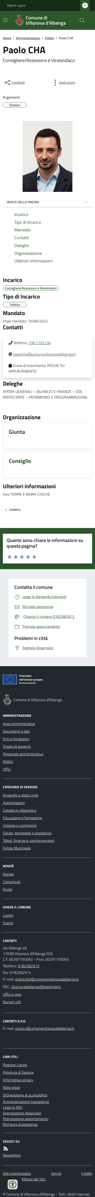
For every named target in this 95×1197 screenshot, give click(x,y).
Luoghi (8, 915)
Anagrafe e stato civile (20, 795)
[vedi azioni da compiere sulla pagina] (63, 82)
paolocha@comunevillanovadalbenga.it (44, 354)
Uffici (7, 769)
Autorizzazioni (14, 802)
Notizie (8, 874)
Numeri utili (12, 1002)
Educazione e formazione (22, 818)
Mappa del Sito (33, 1179)
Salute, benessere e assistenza (27, 833)
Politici (49, 37)
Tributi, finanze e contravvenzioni (29, 840)
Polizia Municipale (17, 848)
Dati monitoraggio (17, 1173)
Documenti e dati (16, 731)
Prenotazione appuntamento (25, 1119)
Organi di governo (17, 746)
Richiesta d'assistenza (20, 1124)
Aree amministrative (19, 723)
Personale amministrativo (23, 754)
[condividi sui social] (14, 82)
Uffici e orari (12, 994)
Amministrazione (28, 37)
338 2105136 (39, 343)
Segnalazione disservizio (22, 1113)
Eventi (8, 923)
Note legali (11, 1087)
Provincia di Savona (18, 1072)
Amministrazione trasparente (26, 1102)
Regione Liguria (16, 5)
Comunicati (11, 882)
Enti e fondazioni (16, 739)
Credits (86, 1173)
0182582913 (28, 966)
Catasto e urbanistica (19, 810)
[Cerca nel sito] (80, 20)
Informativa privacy (18, 1080)
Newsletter (12, 1155)
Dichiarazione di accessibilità (25, 1095)
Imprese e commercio (19, 825)
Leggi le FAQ (13, 1107)
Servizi (56, 1173)
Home (7, 37)
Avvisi (7, 889)
